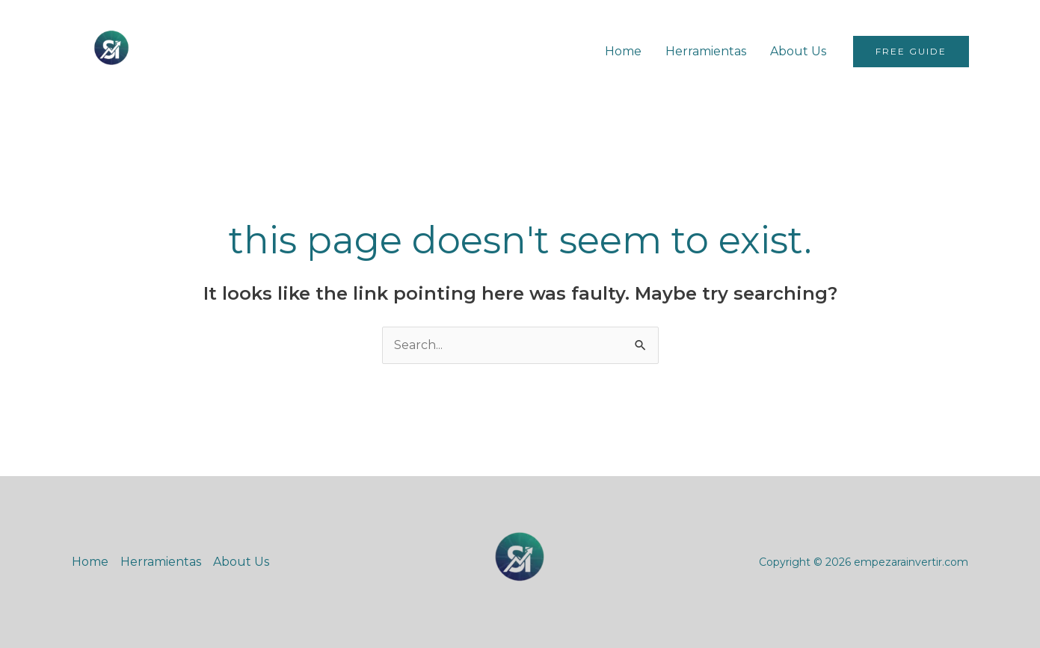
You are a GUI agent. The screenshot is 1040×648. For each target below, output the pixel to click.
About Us (798, 51)
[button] (911, 51)
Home (623, 51)
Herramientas (705, 51)
